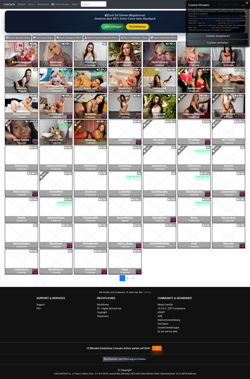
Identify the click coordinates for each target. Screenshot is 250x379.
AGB (160, 316)
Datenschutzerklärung (169, 320)
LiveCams (9, 4)
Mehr (75, 4)
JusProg (147, 292)
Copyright (102, 312)
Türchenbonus (137, 26)
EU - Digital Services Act (109, 308)
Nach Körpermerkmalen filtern (101, 37)
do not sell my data (204, 27)
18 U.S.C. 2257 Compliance (171, 308)
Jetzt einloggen (113, 26)
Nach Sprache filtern (18, 37)
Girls (30, 4)
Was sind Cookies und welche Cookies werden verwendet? (218, 16)
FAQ (39, 308)
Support (41, 304)
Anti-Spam (163, 324)
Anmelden (43, 4)
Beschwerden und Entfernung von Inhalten (125, 359)
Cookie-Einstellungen (168, 327)
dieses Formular (211, 23)
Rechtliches (103, 304)
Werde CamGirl (165, 304)
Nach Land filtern (43, 37)
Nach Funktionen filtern (134, 37)
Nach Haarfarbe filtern (163, 37)
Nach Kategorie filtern (69, 37)
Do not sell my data (167, 331)
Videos (21, 4)
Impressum (103, 316)
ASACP (161, 312)
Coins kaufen (60, 4)
